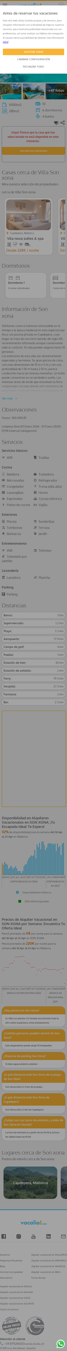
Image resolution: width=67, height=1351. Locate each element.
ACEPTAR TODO (33, 51)
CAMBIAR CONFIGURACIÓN (33, 59)
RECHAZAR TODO (33, 66)
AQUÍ (5, 42)
